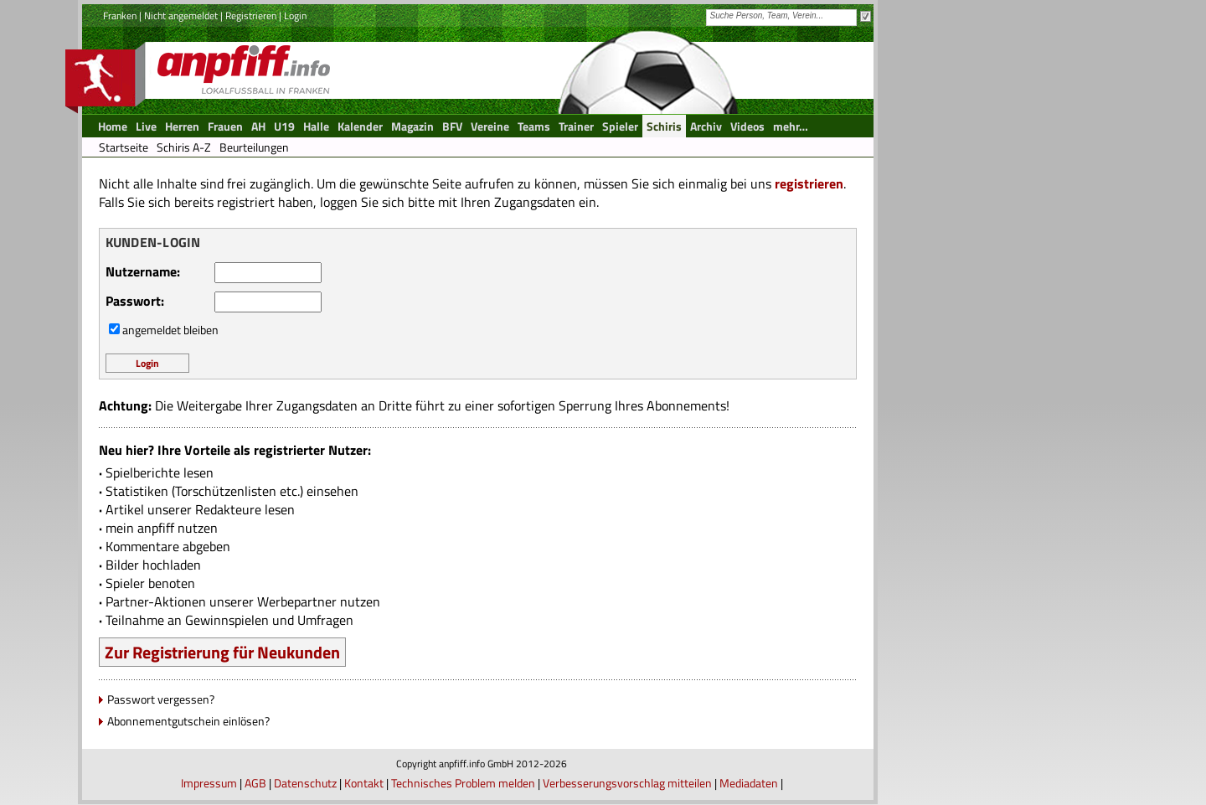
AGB (255, 783)
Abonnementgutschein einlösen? (188, 721)
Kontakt (364, 783)
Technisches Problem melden (463, 783)
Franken (120, 15)
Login (295, 15)
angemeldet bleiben (170, 329)
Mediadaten (748, 783)
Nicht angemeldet (181, 15)
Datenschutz (305, 783)
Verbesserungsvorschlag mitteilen (627, 783)
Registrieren (250, 15)
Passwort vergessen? (160, 699)
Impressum (209, 783)
